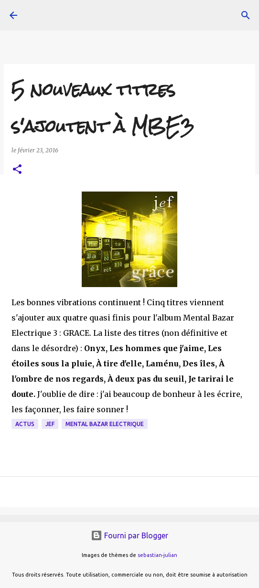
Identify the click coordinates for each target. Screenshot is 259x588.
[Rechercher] (245, 15)
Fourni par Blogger (129, 535)
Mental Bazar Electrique (104, 424)
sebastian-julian (157, 555)
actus (24, 424)
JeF (49, 424)
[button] (17, 169)
